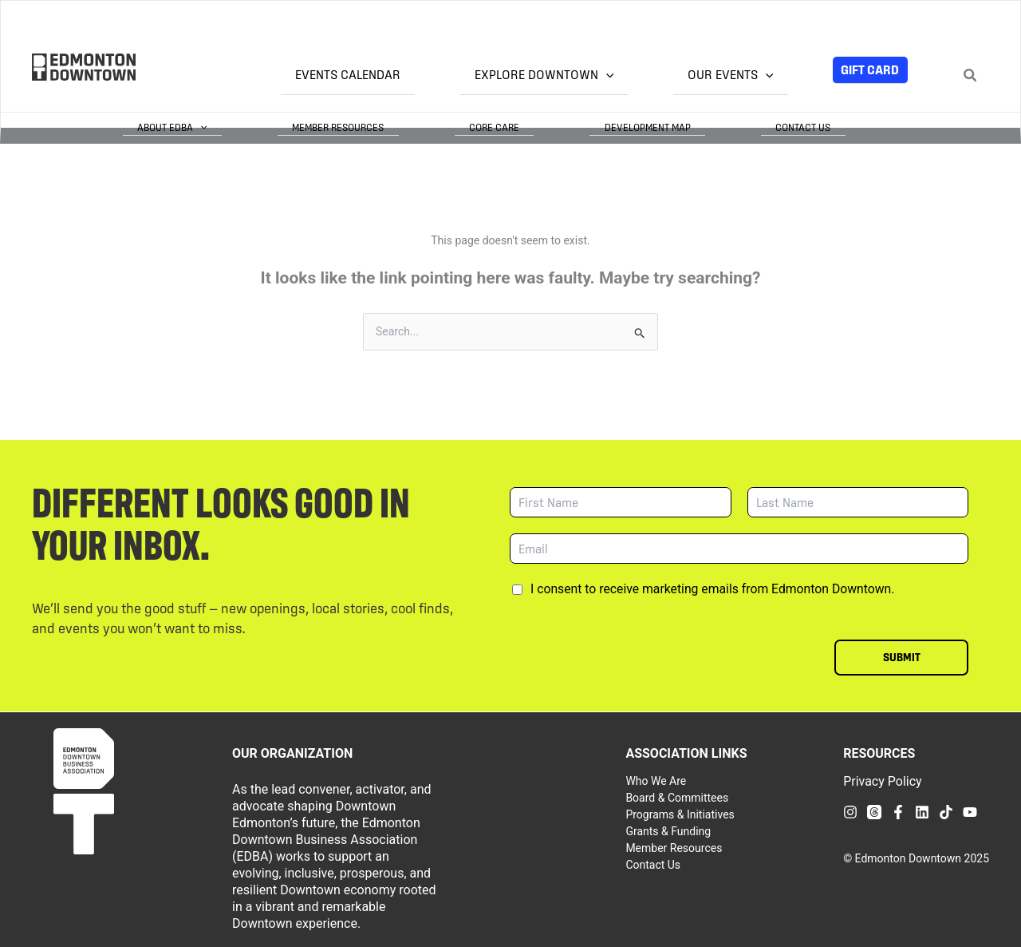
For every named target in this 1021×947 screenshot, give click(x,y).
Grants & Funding (668, 830)
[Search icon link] (971, 77)
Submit (901, 656)
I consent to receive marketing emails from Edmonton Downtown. (712, 588)
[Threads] (874, 811)
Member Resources (441, 126)
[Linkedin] (922, 811)
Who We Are (655, 780)
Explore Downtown (587, 74)
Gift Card (870, 69)
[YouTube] (970, 811)
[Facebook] (898, 811)
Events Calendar (421, 74)
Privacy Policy (882, 780)
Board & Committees (676, 796)
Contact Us (818, 126)
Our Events (744, 74)
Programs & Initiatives (679, 813)
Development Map (691, 126)
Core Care (567, 126)
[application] (649, 75)
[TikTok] (946, 811)
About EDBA (303, 126)
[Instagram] (850, 811)
